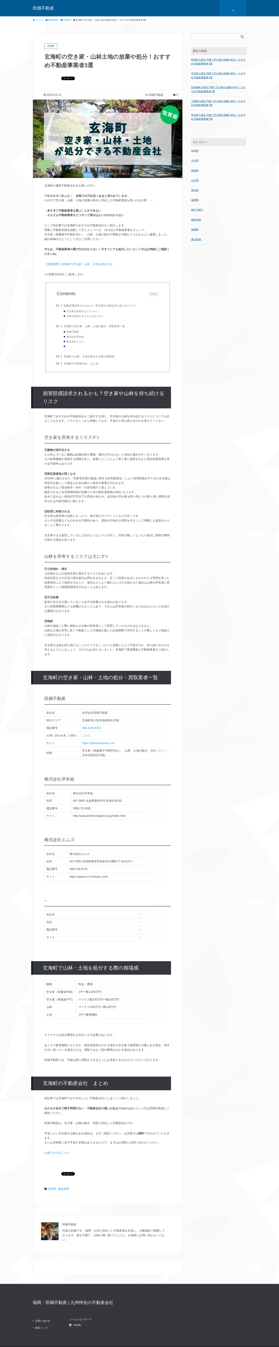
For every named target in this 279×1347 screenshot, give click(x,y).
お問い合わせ (42, 1308)
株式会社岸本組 (76, 337)
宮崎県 (195, 170)
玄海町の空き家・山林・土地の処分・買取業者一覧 (95, 326)
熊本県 (195, 190)
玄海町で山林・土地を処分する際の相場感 (89, 357)
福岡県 (195, 200)
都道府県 (63, 1176)
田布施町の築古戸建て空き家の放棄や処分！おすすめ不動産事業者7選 (218, 89)
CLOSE (153, 294)
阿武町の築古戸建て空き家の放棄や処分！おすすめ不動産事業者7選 (218, 61)
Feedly (75, 1312)
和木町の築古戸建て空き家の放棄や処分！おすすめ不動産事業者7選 (218, 117)
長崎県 (195, 229)
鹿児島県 (196, 239)
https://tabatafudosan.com (98, 748)
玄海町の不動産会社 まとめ (81, 364)
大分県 (195, 160)
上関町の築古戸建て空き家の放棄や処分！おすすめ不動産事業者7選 (218, 103)
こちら (86, 738)
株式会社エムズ (76, 342)
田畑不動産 (43, 8)
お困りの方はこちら (57, 1140)
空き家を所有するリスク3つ (83, 311)
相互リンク (41, 1315)
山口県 (195, 180)
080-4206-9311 (91, 728)
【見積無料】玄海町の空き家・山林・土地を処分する (78, 264)
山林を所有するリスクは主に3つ (85, 316)
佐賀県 (52, 1176)
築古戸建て (197, 209)
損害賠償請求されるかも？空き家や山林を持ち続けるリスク (100, 305)
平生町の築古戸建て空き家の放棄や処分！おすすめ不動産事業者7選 (218, 75)
